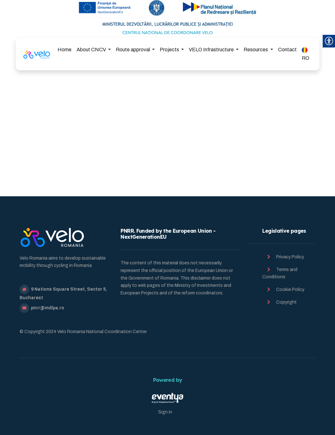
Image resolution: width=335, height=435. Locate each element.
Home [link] (64, 49)
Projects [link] (170, 49)
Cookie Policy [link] (290, 289)
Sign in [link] (165, 412)
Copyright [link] (286, 302)
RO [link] (305, 54)
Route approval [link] (133, 49)
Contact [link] (287, 49)
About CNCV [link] (92, 49)
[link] (36, 54)
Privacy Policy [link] (290, 257)
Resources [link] (256, 49)
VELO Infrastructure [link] (212, 49)
